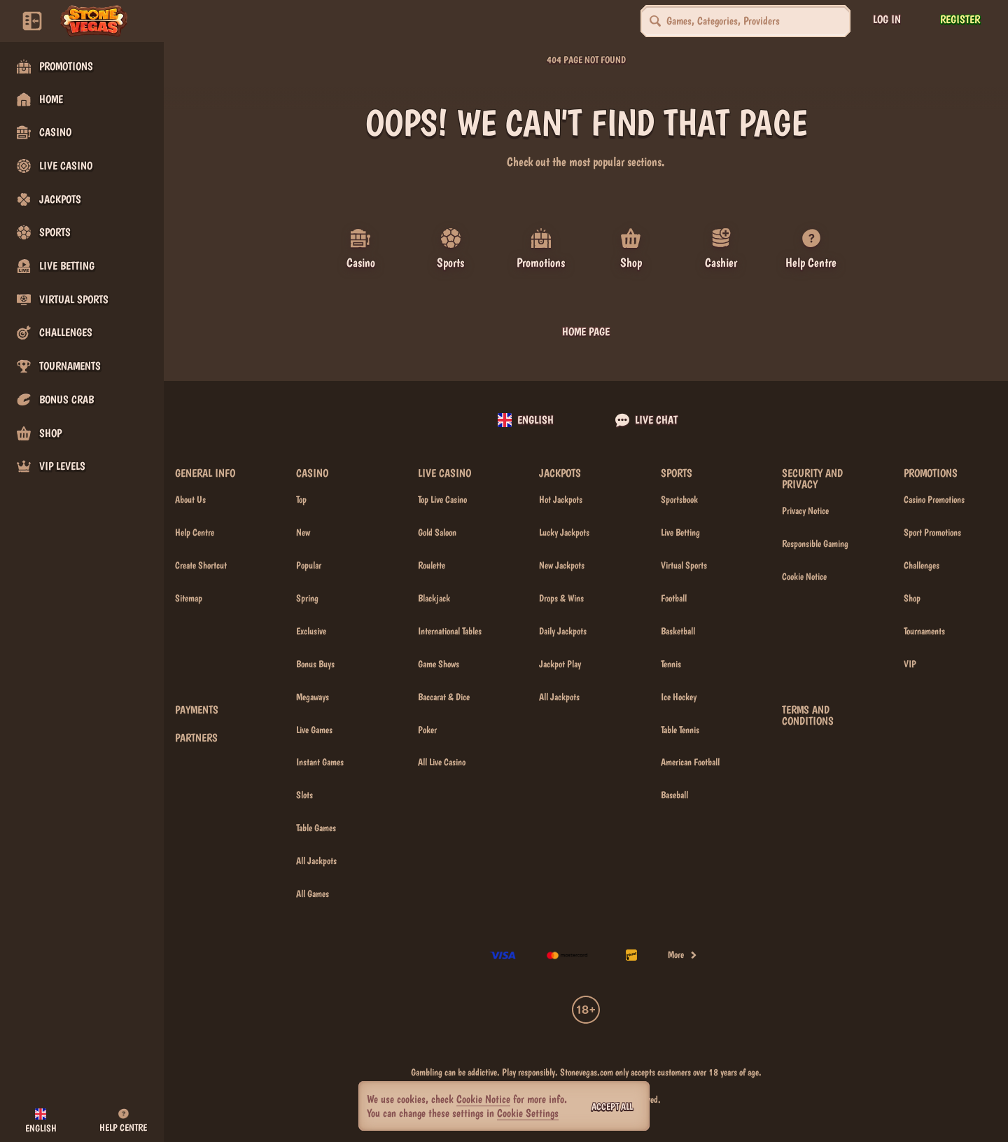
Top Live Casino (442, 499)
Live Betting (680, 532)
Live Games (314, 728)
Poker (427, 728)
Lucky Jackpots (564, 532)
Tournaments (924, 630)
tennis (671, 663)
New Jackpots (561, 565)
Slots (304, 794)
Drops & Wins (561, 598)
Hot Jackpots (560, 499)
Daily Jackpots (563, 630)
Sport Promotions (932, 532)
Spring (307, 598)
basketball (678, 630)
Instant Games (320, 761)
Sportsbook (679, 499)
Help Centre (194, 532)
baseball (674, 794)
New (303, 532)
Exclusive (311, 630)
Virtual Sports (684, 565)
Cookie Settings (528, 1113)
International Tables (450, 630)
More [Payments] (683, 954)
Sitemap (188, 598)
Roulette (431, 565)
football (674, 598)
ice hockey (678, 696)
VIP (910, 663)
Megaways (312, 696)
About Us (190, 499)
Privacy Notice (805, 510)
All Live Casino (441, 761)
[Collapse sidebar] (32, 21)
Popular (308, 565)
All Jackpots (316, 860)
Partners (196, 738)
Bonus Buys (315, 663)
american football (690, 761)
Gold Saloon (437, 532)
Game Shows (438, 663)
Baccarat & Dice (444, 696)
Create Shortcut (201, 565)
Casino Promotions (934, 499)
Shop (912, 598)
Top (301, 499)
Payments (196, 710)
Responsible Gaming (815, 543)
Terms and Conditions (808, 715)
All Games (312, 893)
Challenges (921, 565)
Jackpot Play (560, 663)
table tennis (680, 728)
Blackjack (434, 598)
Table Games (316, 827)
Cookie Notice (804, 576)
